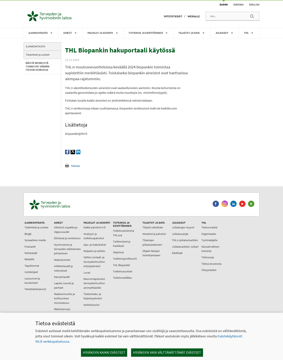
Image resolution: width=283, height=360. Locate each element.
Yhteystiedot (173, 16)
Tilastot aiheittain (152, 227)
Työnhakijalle (209, 240)
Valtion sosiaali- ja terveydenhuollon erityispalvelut (94, 261)
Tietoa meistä (209, 227)
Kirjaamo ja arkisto (94, 251)
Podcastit (30, 246)
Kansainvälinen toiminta (210, 249)
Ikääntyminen (62, 260)
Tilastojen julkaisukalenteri (152, 242)
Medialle (194, 16)
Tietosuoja (207, 257)
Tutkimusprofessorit (125, 258)
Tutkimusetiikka (122, 277)
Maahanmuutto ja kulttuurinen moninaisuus (64, 298)
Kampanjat (31, 253)
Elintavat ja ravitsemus (67, 238)
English (254, 4)
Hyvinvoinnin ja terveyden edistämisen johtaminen (67, 249)
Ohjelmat (118, 252)
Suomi (224, 4)
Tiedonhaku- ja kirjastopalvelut (93, 296)
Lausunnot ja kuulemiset (32, 281)
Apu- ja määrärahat (95, 244)
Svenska (238, 4)
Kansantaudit (62, 277)
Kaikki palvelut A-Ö (95, 227)
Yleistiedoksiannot (35, 289)
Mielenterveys (62, 309)
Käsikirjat (177, 253)
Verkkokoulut (91, 305)
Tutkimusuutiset (122, 271)
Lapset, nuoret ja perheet (64, 285)
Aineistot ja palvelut (154, 234)
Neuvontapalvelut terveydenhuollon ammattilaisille (94, 283)
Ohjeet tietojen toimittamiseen (151, 253)
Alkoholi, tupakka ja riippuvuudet (65, 229)
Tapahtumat (32, 265)
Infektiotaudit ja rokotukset (63, 268)
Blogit (28, 234)
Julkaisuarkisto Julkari (185, 246)
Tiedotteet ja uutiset (38, 54)
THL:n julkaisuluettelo (185, 240)
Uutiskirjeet (31, 272)
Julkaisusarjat (180, 234)
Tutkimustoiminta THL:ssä (123, 233)
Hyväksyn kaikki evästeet (104, 352)
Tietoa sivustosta (211, 263)
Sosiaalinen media (35, 240)
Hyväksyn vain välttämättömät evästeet (167, 352)
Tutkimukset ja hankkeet (121, 244)
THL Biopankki (121, 265)
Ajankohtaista (35, 46)
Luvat (87, 272)
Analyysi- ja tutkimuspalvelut (94, 236)
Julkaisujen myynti (183, 227)
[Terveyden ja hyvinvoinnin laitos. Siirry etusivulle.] (67, 204)
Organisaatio (208, 234)
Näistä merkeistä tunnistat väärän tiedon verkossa (37, 66)
